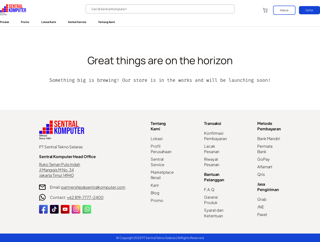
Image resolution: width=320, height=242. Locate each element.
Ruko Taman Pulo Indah (59, 164)
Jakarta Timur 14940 (56, 175)
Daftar (309, 10)
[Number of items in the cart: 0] (265, 10)
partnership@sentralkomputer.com (93, 187)
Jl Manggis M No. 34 (56, 169)
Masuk (284, 10)
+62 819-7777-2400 (85, 197)
